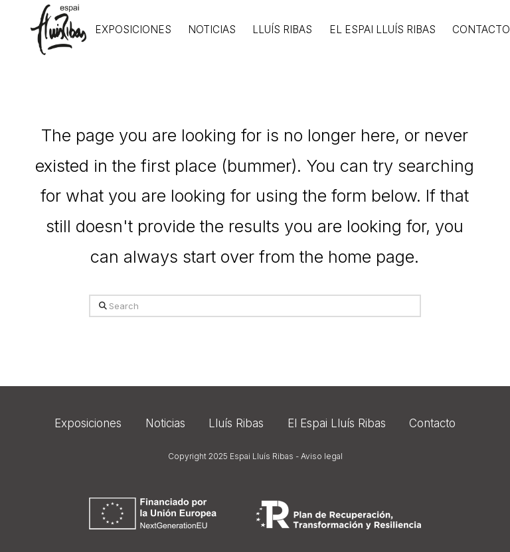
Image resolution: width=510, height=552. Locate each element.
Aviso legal (322, 456)
